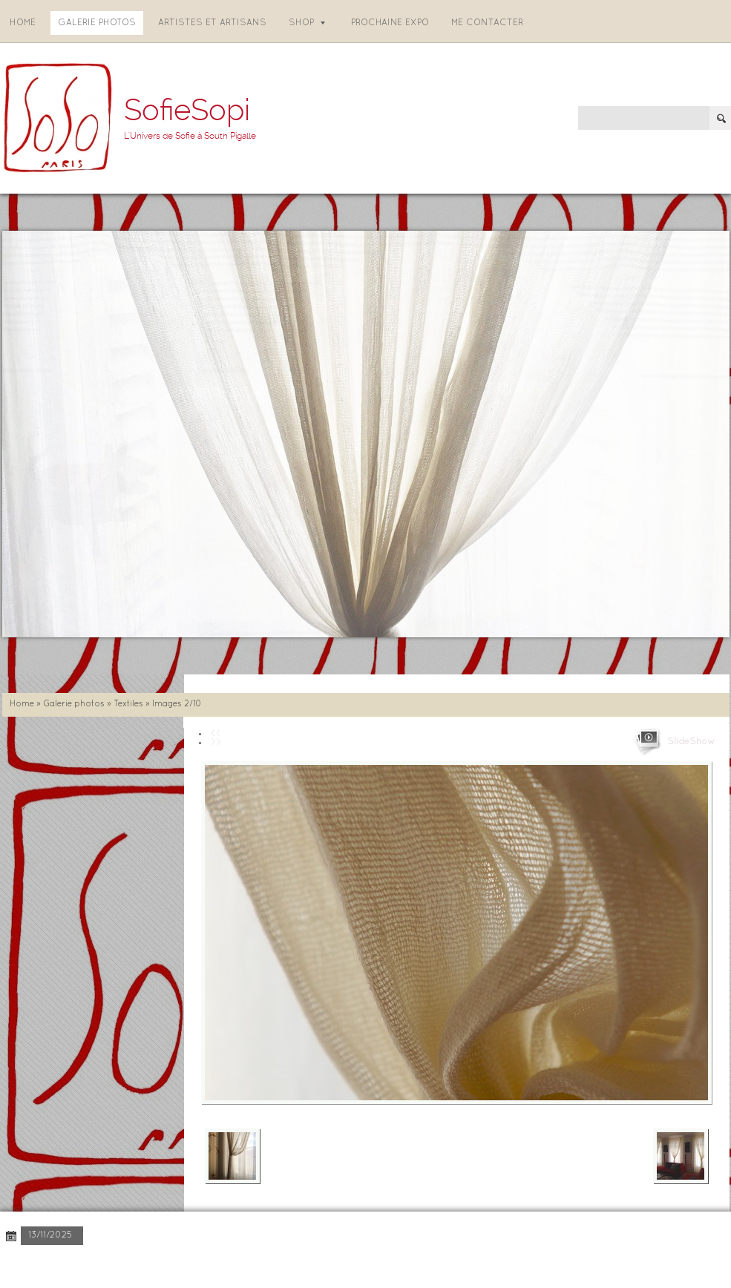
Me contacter (487, 23)
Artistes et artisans (212, 23)
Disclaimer (205, 1265)
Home (23, 23)
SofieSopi (187, 110)
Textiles (128, 704)
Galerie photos (97, 23)
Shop (307, 23)
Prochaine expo (390, 23)
